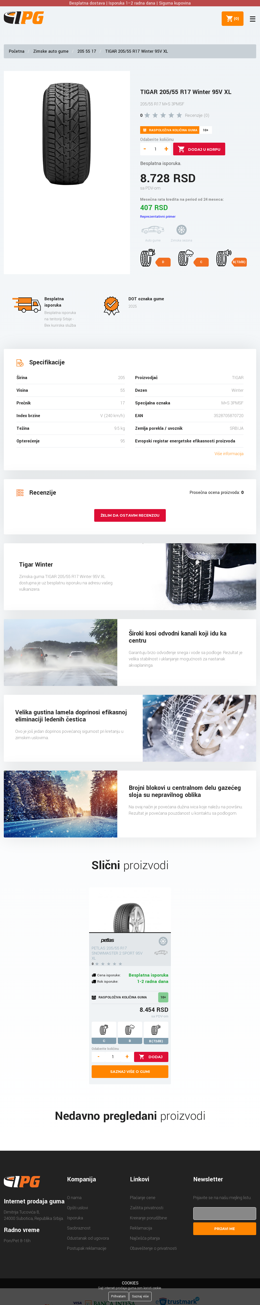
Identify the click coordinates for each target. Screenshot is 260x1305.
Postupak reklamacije (86, 1248)
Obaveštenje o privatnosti (153, 1248)
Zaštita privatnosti (146, 1208)
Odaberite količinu (157, 139)
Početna (16, 51)
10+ (163, 997)
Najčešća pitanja (145, 1238)
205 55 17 (86, 51)
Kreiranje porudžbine (148, 1218)
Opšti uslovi (77, 1208)
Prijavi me (224, 1228)
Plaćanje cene (142, 1198)
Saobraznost (79, 1228)
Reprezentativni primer (157, 216)
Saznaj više (140, 1296)
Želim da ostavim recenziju (130, 515)
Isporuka (75, 1218)
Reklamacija (141, 1228)
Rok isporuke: (107, 981)
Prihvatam (118, 1296)
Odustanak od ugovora (88, 1238)
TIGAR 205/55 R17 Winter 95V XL (136, 51)
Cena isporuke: (109, 975)
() (234, 18)
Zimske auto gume (51, 51)
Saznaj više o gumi (130, 1071)
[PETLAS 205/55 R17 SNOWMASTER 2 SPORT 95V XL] (130, 910)
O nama (74, 1198)
